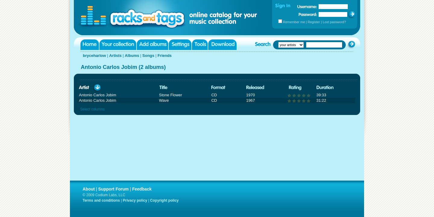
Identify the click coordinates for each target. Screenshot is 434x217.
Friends (165, 55)
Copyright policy (164, 200)
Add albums (152, 44)
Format (218, 87)
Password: (308, 14)
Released (255, 87)
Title (163, 87)
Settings (180, 44)
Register (314, 22)
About (89, 189)
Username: (307, 6)
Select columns (92, 109)
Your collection (117, 44)
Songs (148, 55)
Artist (84, 87)
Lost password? (334, 22)
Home (89, 44)
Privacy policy (135, 200)
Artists (115, 55)
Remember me (294, 22)
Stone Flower (170, 95)
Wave (164, 100)
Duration (325, 87)
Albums (132, 55)
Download (222, 44)
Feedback (142, 189)
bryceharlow (94, 55)
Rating (295, 87)
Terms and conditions (101, 200)
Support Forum (113, 189)
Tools (200, 44)
